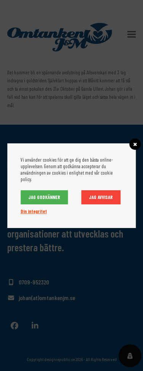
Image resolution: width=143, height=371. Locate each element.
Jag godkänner (44, 197)
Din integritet (34, 211)
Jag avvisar (101, 197)
